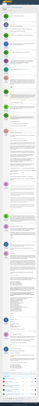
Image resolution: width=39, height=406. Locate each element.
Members (15, 3)
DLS (24, 3)
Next (6, 12)
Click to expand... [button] (23, 99)
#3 (35, 33)
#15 (35, 224)
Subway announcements (10, 378)
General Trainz (14, 379)
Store (28, 3)
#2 (35, 22)
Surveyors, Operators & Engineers (15, 391)
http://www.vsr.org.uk (25, 69)
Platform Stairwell (9, 381)
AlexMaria (7, 387)
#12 (35, 129)
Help (34, 403)
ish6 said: (12, 91)
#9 (35, 89)
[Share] (34, 14)
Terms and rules (25, 403)
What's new (9, 3)
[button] (12, 4)
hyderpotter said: (13, 24)
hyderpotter (5, 10)
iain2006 (7, 382)
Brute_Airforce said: (14, 115)
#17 (35, 251)
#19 (35, 332)
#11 (35, 113)
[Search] (36, 4)
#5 (35, 50)
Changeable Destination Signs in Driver (13, 393)
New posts (4, 5)
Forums (4, 3)
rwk (33, 390)
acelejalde (32, 394)
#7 (35, 67)
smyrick (7, 379)
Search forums (8, 5)
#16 (35, 242)
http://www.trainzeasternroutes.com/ (16, 63)
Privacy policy (31, 403)
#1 (35, 14)
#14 (35, 214)
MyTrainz (20, 3)
